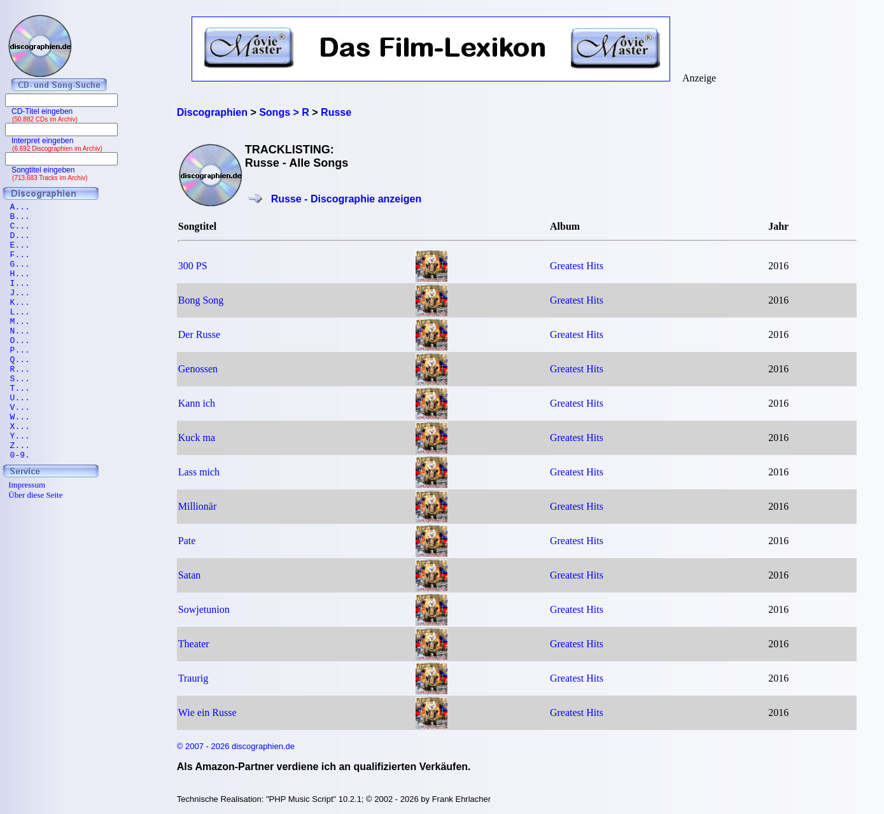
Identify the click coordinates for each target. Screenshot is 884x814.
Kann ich (196, 403)
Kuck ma (196, 437)
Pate (187, 540)
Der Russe (199, 334)
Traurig (193, 678)
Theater (193, 643)
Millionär (197, 506)
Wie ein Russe (207, 712)
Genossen (198, 368)
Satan (189, 575)
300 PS (192, 265)
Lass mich (199, 472)
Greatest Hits (576, 265)
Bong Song (201, 300)
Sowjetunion (204, 609)
